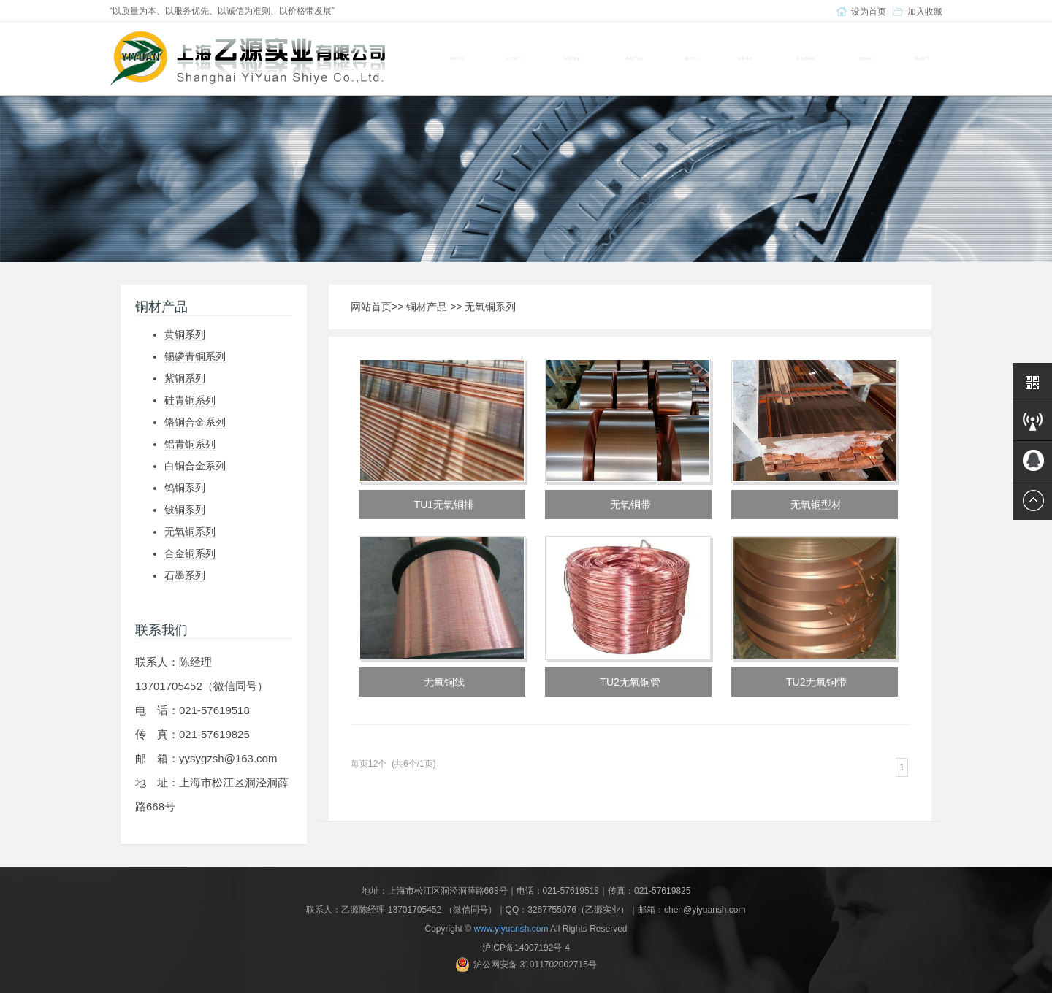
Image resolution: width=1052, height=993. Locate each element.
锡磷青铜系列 (195, 356)
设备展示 (745, 58)
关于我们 (513, 58)
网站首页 (458, 58)
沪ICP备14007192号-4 (526, 948)
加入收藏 (924, 12)
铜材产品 (426, 307)
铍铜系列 (184, 509)
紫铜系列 (184, 378)
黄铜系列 (184, 334)
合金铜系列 (190, 553)
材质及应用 (805, 58)
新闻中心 (866, 58)
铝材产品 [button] (634, 58)
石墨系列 (184, 575)
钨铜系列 (184, 488)
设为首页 (868, 12)
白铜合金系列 (195, 466)
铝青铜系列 (190, 444)
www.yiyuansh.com (510, 929)
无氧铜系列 (190, 531)
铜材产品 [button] (572, 58)
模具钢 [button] (691, 58)
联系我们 (922, 58)
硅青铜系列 (190, 400)
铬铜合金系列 (195, 422)
